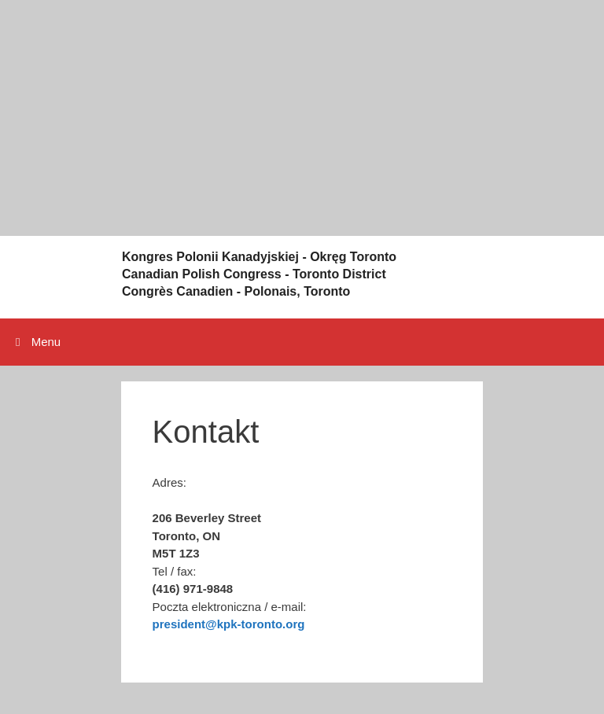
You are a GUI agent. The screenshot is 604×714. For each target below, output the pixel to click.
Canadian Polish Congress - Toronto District (254, 274)
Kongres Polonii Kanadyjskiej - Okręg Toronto (259, 256)
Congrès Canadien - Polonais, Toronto (236, 291)
